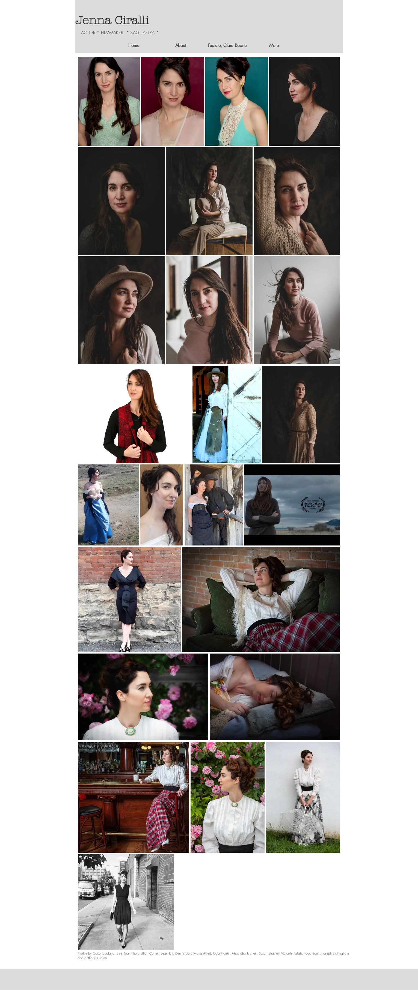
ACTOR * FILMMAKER (102, 32)
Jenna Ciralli (112, 20)
